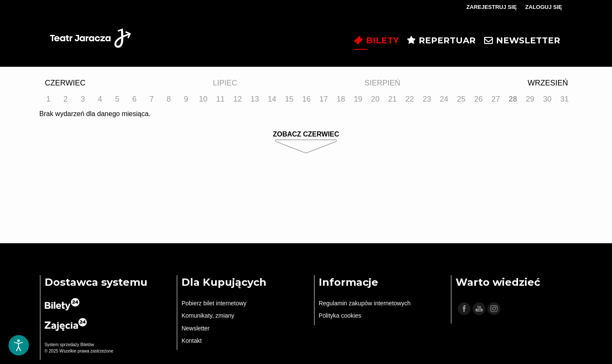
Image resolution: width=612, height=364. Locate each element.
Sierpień (382, 83)
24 (444, 99)
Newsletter (195, 328)
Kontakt (191, 340)
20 (375, 99)
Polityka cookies (340, 315)
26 (478, 99)
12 (237, 99)
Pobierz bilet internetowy (213, 303)
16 (306, 99)
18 (341, 99)
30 (547, 99)
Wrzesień (547, 83)
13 (255, 99)
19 (358, 99)
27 (495, 99)
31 (564, 99)
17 (323, 99)
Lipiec (225, 83)
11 (220, 99)
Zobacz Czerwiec (306, 134)
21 (392, 99)
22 (409, 99)
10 (203, 99)
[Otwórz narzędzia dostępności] (18, 345)
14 (272, 99)
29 (530, 99)
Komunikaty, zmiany (207, 315)
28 (513, 99)
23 (426, 99)
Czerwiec (65, 83)
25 (461, 99)
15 (289, 99)
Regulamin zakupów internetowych (365, 303)
